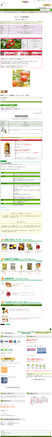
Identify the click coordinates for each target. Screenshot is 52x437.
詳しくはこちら (2, 398)
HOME (5, 12)
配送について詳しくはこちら (39, 379)
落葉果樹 (14, 12)
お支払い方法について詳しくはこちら (13, 387)
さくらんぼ (19, 12)
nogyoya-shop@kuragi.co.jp (30, 158)
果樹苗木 (9, 12)
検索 (51, 10)
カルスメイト (12, 130)
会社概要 (2, 431)
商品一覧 (2, 9)
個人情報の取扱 (3, 434)
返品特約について (3, 207)
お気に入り (9, 9)
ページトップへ (50, 329)
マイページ (16, 9)
